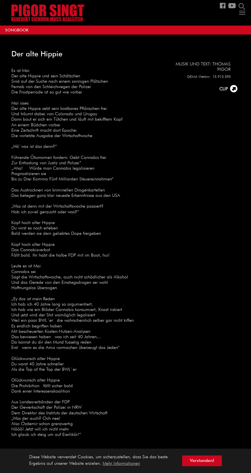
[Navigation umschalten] (242, 13)
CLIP (223, 89)
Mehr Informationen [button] (121, 463)
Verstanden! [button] (202, 461)
